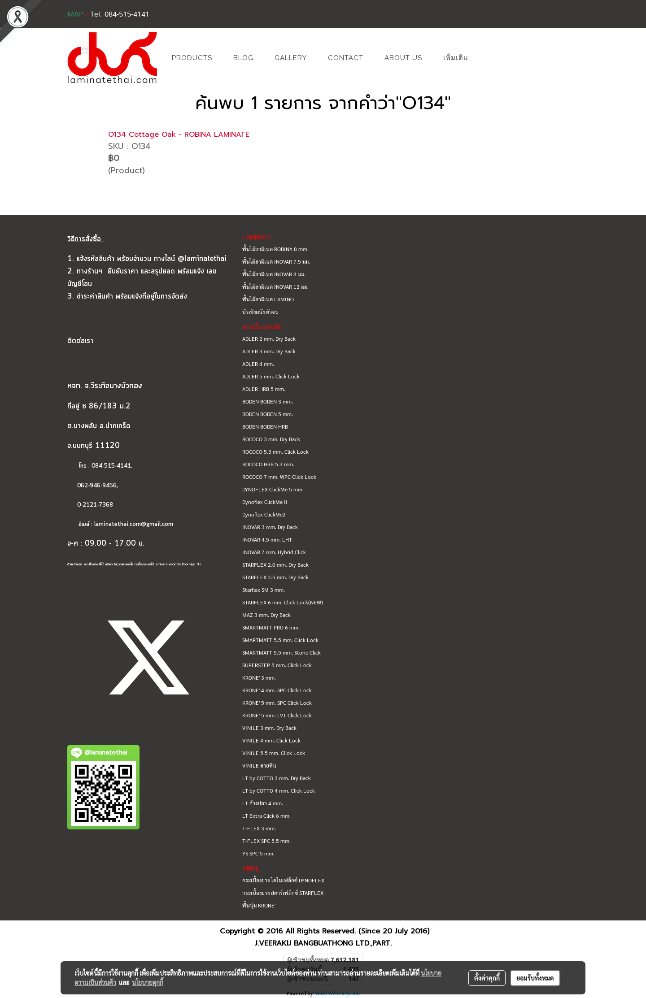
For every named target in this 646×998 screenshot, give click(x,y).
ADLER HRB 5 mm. (263, 388)
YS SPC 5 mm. (258, 853)
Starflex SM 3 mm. (263, 589)
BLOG (243, 58)
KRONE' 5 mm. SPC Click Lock (277, 702)
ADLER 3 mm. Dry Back (269, 351)
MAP (75, 14)
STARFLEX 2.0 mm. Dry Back (275, 564)
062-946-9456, (92, 486)
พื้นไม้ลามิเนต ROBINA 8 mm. (275, 248)
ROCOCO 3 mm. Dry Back (271, 439)
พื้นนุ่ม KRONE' (258, 905)
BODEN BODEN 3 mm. (267, 401)
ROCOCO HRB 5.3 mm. (268, 464)
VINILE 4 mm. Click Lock (271, 740)
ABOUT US (403, 58)
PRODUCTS (192, 58)
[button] (492, 57)
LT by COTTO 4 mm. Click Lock (278, 790)
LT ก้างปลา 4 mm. (262, 803)
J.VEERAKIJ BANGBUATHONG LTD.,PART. (323, 943)
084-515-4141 (111, 466)
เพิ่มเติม (455, 58)
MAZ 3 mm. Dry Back (266, 614)
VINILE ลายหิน (259, 765)
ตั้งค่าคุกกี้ (487, 978)
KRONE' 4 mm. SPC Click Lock (277, 690)
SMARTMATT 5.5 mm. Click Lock (280, 639)
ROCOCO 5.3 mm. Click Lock (275, 451)
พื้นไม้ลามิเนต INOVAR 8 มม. (274, 274)
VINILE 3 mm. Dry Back (269, 727)
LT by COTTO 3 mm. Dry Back (276, 777)
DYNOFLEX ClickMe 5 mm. (273, 489)
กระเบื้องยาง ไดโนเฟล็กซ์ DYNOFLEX (283, 880)
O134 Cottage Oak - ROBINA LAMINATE (178, 134)
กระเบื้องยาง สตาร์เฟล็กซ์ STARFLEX (282, 892)
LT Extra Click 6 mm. (266, 815)
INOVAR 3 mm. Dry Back (270, 526)
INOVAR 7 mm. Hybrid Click (274, 551)
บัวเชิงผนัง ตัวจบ (260, 311)
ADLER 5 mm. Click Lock (271, 376)
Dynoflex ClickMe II (265, 501)
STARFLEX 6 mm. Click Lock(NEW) (282, 602)
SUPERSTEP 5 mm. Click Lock (277, 664)
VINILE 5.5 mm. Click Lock (273, 752)
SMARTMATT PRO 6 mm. (271, 627)
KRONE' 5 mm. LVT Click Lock (277, 715)
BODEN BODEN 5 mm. (267, 413)
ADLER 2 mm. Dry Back (269, 338)
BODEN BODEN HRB (265, 426)
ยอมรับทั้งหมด (535, 978)
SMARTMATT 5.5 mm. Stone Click (281, 652)
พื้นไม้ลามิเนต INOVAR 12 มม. (275, 286)
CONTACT (345, 58)
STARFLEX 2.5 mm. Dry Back (275, 577)
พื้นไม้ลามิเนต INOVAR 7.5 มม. (276, 261)
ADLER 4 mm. (258, 363)
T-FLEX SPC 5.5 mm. (266, 840)
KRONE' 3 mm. (259, 677)
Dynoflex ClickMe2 (264, 514)
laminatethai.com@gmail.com (133, 524)
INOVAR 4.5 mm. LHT (267, 539)
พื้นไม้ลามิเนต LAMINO (268, 299)
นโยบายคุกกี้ (147, 982)
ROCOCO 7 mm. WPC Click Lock (279, 476)
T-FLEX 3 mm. (259, 828)
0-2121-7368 (95, 505)
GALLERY (291, 58)
